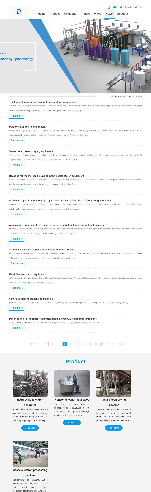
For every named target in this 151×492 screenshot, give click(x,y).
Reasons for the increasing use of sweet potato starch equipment (46, 176)
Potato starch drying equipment (27, 126)
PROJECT (16, 454)
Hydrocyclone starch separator (86, 461)
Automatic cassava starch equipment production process (42, 249)
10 (96, 344)
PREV (32, 344)
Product (55, 13)
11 (103, 344)
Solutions (70, 13)
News (109, 13)
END (121, 344)
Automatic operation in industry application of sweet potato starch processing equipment (60, 200)
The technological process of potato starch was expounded (43, 102)
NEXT (111, 344)
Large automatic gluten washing (24, 461)
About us (123, 13)
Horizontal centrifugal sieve (84, 467)
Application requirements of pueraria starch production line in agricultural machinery (58, 225)
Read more (17, 115)
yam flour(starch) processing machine (31, 298)
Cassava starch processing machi (87, 473)
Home (41, 13)
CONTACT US (124, 454)
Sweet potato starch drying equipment (31, 151)
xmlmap (80, 489)
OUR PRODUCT (80, 454)
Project (85, 13)
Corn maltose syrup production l (23, 473)
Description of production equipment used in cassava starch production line (53, 318)
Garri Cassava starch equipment (27, 274)
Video (97, 13)
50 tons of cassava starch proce (23, 467)
